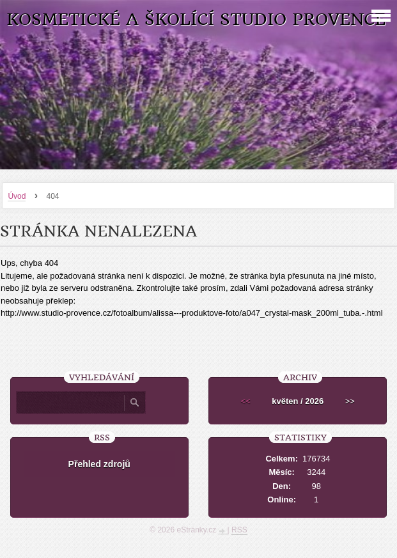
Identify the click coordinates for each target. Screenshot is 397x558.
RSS (239, 529)
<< (246, 401)
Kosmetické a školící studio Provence (195, 19)
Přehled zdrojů (99, 464)
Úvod (17, 196)
